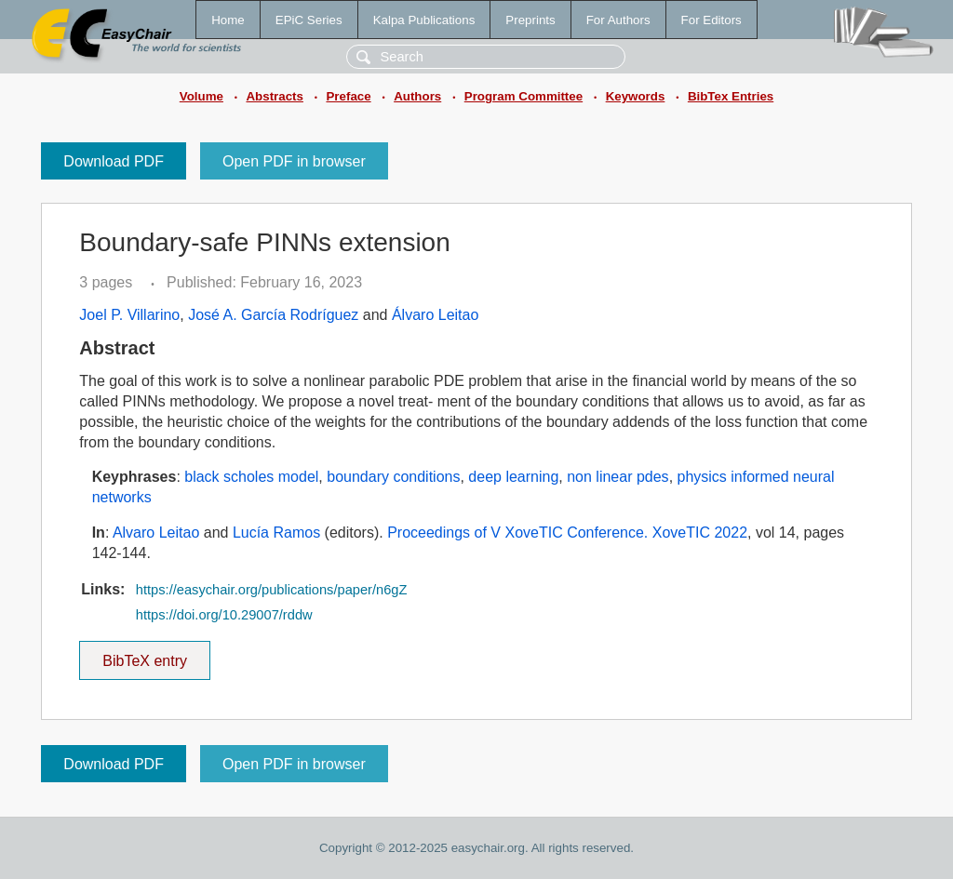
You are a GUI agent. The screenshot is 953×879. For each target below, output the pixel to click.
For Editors (711, 20)
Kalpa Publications (424, 20)
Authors (417, 96)
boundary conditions (393, 477)
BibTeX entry (145, 655)
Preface (348, 96)
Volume (201, 96)
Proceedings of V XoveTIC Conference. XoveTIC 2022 (567, 532)
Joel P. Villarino (129, 315)
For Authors (618, 20)
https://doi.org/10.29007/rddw (224, 614)
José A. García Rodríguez (273, 315)
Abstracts (274, 96)
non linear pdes (617, 477)
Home (228, 20)
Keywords (635, 96)
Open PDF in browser (294, 161)
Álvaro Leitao (435, 315)
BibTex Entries (730, 96)
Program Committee (523, 96)
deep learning (513, 477)
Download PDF (113, 161)
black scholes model (251, 477)
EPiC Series (308, 20)
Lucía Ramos (276, 532)
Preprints (530, 20)
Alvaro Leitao (156, 532)
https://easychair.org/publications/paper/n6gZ (272, 589)
